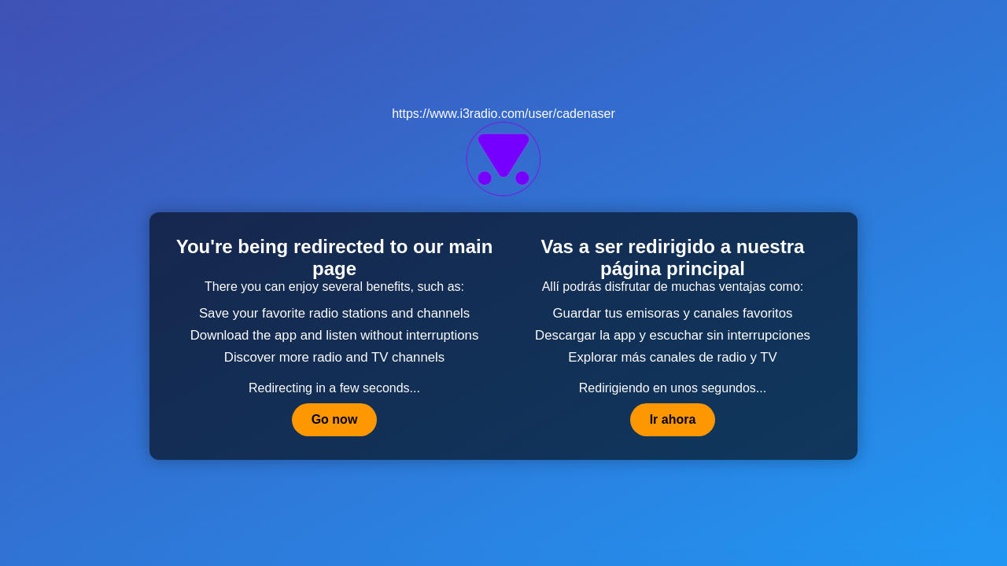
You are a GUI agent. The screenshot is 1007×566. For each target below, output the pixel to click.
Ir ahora (673, 419)
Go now (335, 419)
